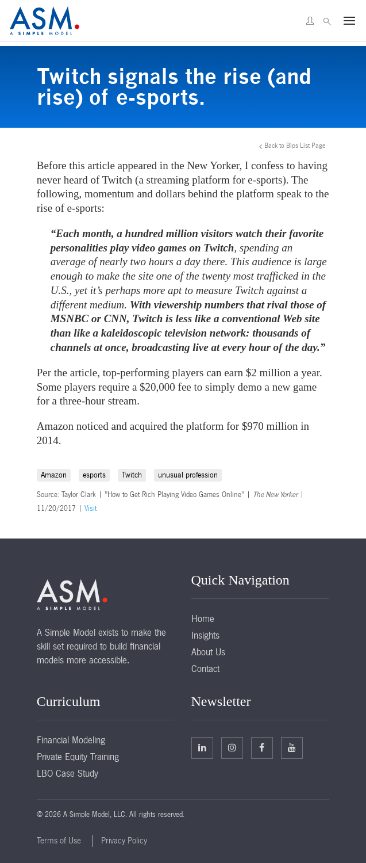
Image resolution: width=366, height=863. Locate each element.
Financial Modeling (71, 740)
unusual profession (188, 475)
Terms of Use (59, 840)
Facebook (261, 747)
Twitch (132, 475)
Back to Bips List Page (295, 146)
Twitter (232, 747)
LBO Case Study (67, 773)
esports (94, 475)
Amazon (54, 475)
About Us (208, 652)
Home (202, 618)
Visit (90, 509)
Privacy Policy (124, 840)
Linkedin (202, 747)
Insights (205, 635)
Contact (205, 668)
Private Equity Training (78, 756)
